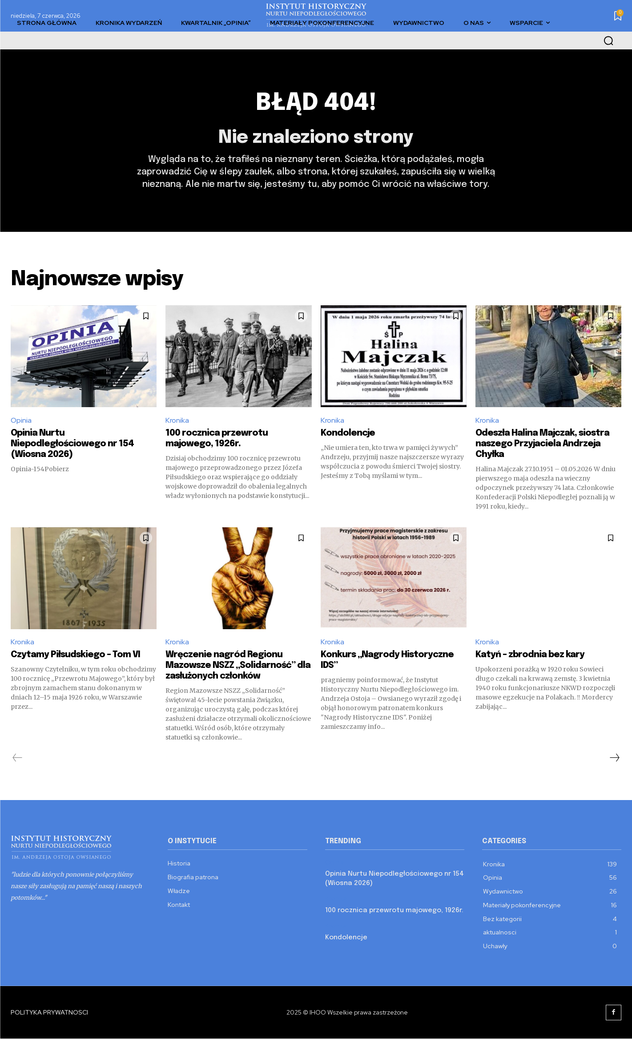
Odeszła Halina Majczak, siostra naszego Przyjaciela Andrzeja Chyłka (542, 444)
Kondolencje (348, 433)
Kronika (177, 420)
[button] (608, 40)
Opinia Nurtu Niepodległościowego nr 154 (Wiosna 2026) (72, 444)
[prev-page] (17, 758)
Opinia (21, 420)
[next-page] (614, 758)
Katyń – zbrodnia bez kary (529, 655)
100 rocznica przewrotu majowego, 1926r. (394, 910)
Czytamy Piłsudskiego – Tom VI (75, 655)
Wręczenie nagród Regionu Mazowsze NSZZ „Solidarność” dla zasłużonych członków (237, 666)
